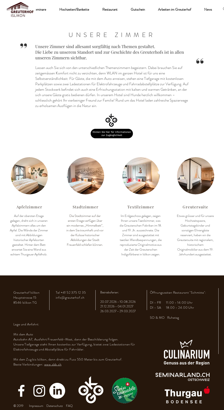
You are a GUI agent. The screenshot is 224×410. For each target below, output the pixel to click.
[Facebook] (21, 391)
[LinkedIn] (57, 391)
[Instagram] (39, 391)
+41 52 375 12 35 (73, 292)
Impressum (36, 405)
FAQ (69, 405)
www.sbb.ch (53, 364)
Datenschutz (54, 405)
